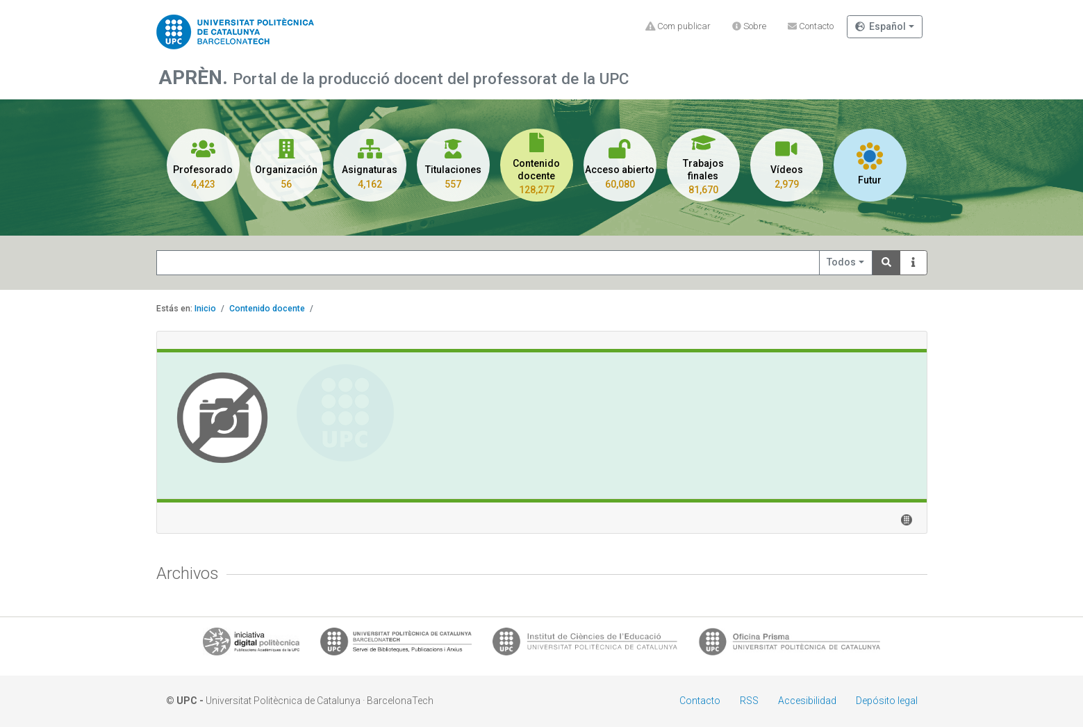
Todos (841, 262)
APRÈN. (195, 77)
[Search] (886, 263)
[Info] (913, 263)
